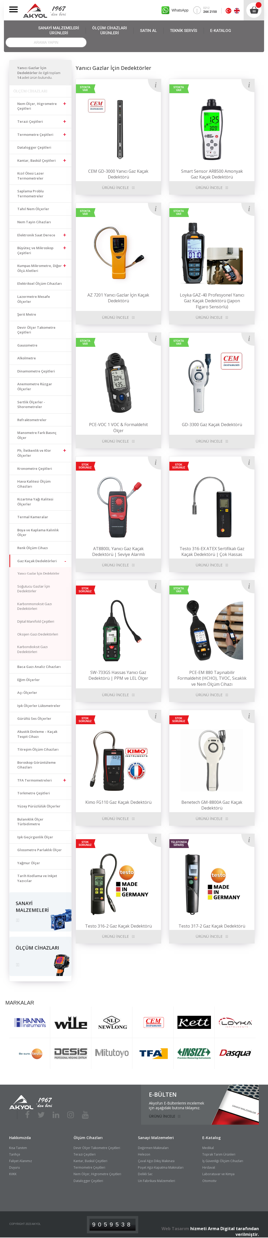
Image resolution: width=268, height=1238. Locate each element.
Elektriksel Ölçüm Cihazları (39, 283)
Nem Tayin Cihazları (34, 222)
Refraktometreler (32, 419)
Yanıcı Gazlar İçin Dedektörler (38, 573)
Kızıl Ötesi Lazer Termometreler (30, 176)
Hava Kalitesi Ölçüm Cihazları (34, 484)
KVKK (12, 1172)
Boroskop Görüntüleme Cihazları (36, 765)
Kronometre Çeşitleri (34, 468)
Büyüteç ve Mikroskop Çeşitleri (35, 250)
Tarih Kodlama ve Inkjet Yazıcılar (37, 878)
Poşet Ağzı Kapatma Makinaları (160, 1165)
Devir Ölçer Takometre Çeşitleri (36, 330)
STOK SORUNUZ (85, 466)
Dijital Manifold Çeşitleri (35, 621)
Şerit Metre (26, 314)
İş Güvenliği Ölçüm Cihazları (222, 1159)
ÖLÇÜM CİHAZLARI (109, 31)
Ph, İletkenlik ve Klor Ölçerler (34, 453)
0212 (207, 10)
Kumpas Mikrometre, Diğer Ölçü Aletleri (39, 268)
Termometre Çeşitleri (35, 134)
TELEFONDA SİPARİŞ (179, 843)
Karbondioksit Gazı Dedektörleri (32, 649)
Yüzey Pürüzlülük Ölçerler (38, 806)
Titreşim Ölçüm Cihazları (38, 749)
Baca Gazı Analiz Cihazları (39, 666)
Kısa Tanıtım (18, 1146)
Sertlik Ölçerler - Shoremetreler (31, 404)
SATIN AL (148, 30)
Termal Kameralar (32, 517)
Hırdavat (208, 1165)
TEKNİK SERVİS (183, 30)
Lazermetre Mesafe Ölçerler (33, 299)
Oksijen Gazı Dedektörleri (37, 634)
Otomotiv (209, 1179)
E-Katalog (211, 1135)
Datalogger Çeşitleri (34, 147)
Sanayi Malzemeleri (156, 1135)
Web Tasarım (175, 1227)
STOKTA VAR (85, 89)
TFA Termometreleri (34, 780)
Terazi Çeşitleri (30, 121)
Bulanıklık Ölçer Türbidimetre (30, 822)
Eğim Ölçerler (28, 679)
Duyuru (14, 1165)
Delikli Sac (145, 1172)
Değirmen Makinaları (153, 1146)
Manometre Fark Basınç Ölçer (37, 435)
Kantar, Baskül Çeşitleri (36, 160)
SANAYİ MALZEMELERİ (58, 31)
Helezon (144, 1152)
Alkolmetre (26, 358)
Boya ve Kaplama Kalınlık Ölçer (38, 532)
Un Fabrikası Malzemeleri (156, 1179)
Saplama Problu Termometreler (30, 193)
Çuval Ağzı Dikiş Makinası (156, 1159)
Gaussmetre (27, 345)
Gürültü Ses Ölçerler (34, 718)
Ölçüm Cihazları (88, 1135)
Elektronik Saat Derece (36, 235)
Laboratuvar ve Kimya (218, 1172)
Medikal (208, 1146)
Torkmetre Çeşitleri (33, 793)
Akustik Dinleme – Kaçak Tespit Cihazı (37, 734)
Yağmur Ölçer (28, 863)
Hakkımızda (20, 1135)
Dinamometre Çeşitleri (36, 371)
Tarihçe (14, 1152)
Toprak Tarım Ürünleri (218, 1152)
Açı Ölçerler (27, 692)
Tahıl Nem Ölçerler (33, 209)
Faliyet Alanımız (20, 1159)
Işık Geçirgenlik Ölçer (35, 837)
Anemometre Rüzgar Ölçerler (34, 386)
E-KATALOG (220, 30)
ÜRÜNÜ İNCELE (115, 187)
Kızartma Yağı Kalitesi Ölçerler (35, 501)
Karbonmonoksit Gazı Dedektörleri (34, 606)
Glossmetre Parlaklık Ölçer (39, 849)
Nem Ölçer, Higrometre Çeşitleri (37, 106)
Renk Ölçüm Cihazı (32, 547)
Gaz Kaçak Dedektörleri (37, 561)
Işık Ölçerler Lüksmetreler (38, 705)
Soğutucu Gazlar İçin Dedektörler (33, 589)
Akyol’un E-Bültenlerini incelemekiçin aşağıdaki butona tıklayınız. (176, 1103)
